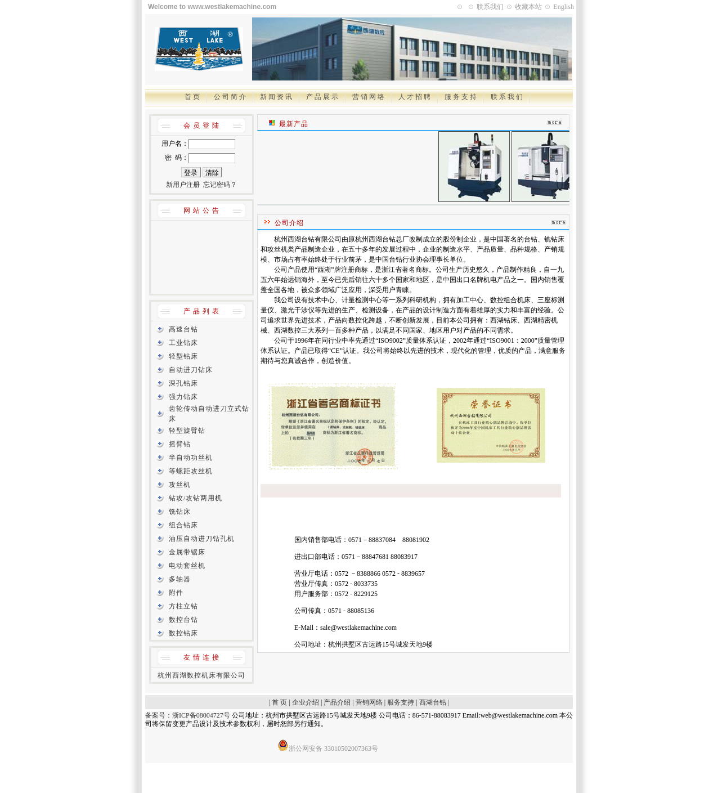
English (563, 7)
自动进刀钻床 (191, 370)
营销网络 (369, 702)
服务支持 (400, 702)
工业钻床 (183, 343)
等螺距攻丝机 (191, 471)
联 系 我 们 (507, 97)
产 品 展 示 (322, 97)
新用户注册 (183, 185)
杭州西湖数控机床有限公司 (201, 675)
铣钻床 (180, 512)
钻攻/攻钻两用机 (195, 498)
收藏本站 (528, 7)
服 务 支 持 (461, 97)
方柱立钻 (183, 606)
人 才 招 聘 (414, 97)
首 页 (192, 97)
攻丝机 (180, 485)
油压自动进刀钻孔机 (202, 539)
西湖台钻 (432, 702)
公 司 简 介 (230, 97)
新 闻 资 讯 (276, 97)
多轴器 (180, 579)
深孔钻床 (183, 383)
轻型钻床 (183, 356)
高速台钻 (183, 329)
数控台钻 (183, 620)
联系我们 (490, 7)
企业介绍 (305, 702)
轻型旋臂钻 (187, 430)
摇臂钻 (180, 444)
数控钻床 (183, 633)
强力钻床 (183, 397)
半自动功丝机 (191, 458)
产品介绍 (337, 702)
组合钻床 (183, 525)
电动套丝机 (187, 566)
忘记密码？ (220, 185)
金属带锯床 (187, 552)
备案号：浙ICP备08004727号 (187, 715)
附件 (176, 593)
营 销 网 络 (368, 97)
